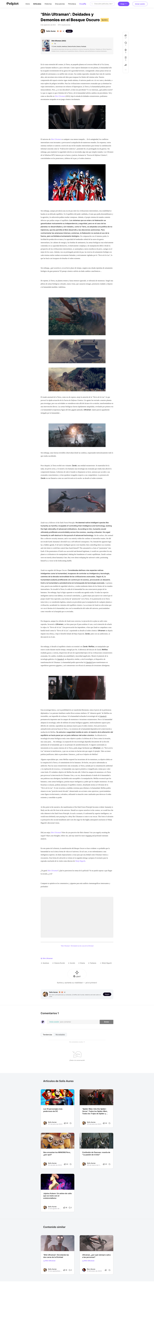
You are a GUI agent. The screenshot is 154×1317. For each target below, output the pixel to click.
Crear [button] (124, 4)
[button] (125, 70)
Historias (48, 4)
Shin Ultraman (49, 1261)
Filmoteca (72, 4)
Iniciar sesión (140, 4)
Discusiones (60, 4)
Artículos (37, 4)
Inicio (28, 4)
